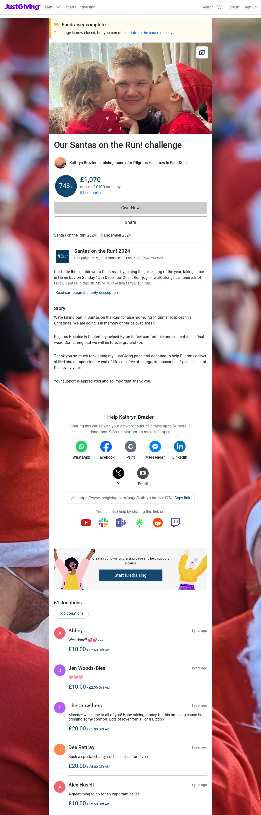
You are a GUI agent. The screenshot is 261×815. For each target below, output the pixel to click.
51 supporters (92, 192)
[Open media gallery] (130, 88)
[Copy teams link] (121, 523)
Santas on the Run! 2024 (102, 251)
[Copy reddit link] (158, 523)
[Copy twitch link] (175, 523)
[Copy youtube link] (86, 523)
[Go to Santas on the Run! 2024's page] (62, 256)
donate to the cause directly (149, 32)
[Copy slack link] (103, 523)
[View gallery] (202, 52)
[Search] (211, 7)
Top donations (71, 613)
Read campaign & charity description (86, 292)
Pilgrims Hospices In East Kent (118, 258)
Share (130, 222)
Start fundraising (130, 575)
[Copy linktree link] (139, 524)
